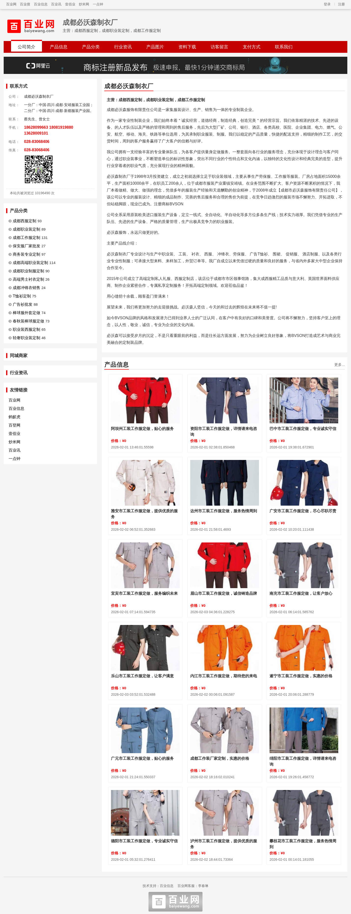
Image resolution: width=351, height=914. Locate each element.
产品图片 (155, 46)
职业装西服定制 (26, 329)
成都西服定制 (24, 221)
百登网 (14, 425)
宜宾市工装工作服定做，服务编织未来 (144, 593)
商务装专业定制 (26, 254)
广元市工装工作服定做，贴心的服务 (142, 758)
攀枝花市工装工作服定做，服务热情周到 (303, 844)
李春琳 (203, 886)
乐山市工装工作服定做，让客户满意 (142, 676)
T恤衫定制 (22, 296)
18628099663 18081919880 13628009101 (48, 130)
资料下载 (187, 46)
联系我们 (284, 46)
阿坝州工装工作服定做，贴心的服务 (142, 429)
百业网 (11, 4)
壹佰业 (70, 4)
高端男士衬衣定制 (28, 279)
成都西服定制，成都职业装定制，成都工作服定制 (117, 30)
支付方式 (251, 46)
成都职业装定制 (26, 229)
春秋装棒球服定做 (28, 321)
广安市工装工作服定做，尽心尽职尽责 (303, 511)
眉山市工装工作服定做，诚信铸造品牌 (223, 593)
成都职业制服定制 (28, 271)
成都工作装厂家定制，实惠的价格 (219, 758)
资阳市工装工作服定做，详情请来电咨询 (223, 432)
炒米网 (84, 4)
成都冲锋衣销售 (26, 288)
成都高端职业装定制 (30, 263)
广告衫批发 (22, 304)
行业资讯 (123, 46)
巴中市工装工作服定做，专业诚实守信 (303, 429)
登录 (327, 4)
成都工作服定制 (26, 237)
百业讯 (56, 4)
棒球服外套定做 (26, 313)
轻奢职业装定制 (26, 338)
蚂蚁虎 (14, 417)
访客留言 (219, 46)
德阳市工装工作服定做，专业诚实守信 (144, 841)
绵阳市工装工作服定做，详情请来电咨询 (303, 761)
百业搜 (25, 4)
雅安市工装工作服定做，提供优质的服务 (144, 514)
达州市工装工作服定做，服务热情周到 (223, 511)
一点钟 (98, 4)
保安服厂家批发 (26, 246)
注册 (341, 4)
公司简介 (26, 46)
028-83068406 (36, 141)
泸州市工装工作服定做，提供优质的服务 (223, 844)
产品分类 (91, 46)
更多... (339, 364)
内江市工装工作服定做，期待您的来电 (223, 676)
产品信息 (59, 46)
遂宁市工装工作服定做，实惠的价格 (301, 676)
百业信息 (41, 4)
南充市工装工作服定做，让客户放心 (301, 593)
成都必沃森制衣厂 (90, 22)
